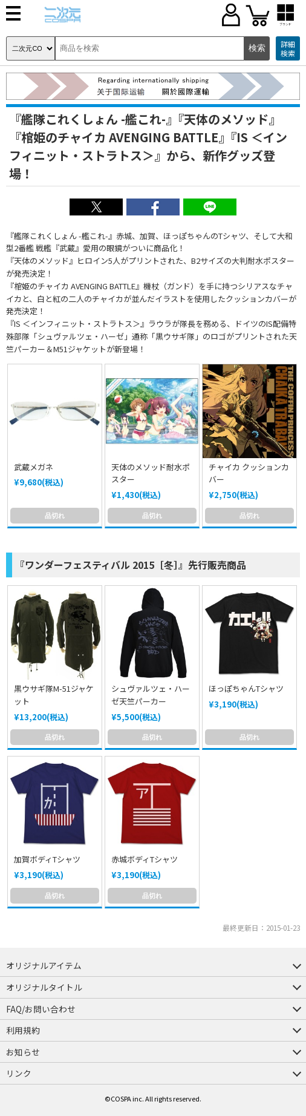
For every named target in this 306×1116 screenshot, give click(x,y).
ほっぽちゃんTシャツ (246, 688)
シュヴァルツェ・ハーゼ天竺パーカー (150, 695)
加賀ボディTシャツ (47, 859)
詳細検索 (288, 49)
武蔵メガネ (33, 467)
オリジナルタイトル (44, 987)
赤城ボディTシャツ (144, 859)
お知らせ (23, 1052)
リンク (18, 1073)
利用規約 (23, 1030)
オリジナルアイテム (44, 965)
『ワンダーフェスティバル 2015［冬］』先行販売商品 (130, 564)
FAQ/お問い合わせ (41, 1009)
